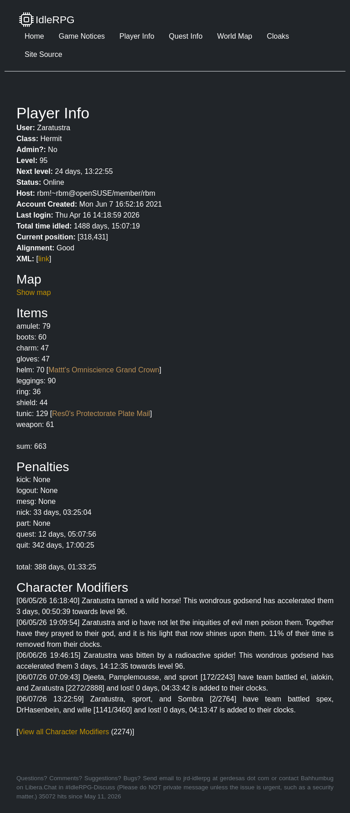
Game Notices (82, 36)
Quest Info (186, 36)
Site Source (43, 54)
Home (34, 36)
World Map (234, 36)
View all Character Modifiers (63, 732)
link (43, 259)
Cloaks (278, 36)
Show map (33, 292)
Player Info (136, 36)
